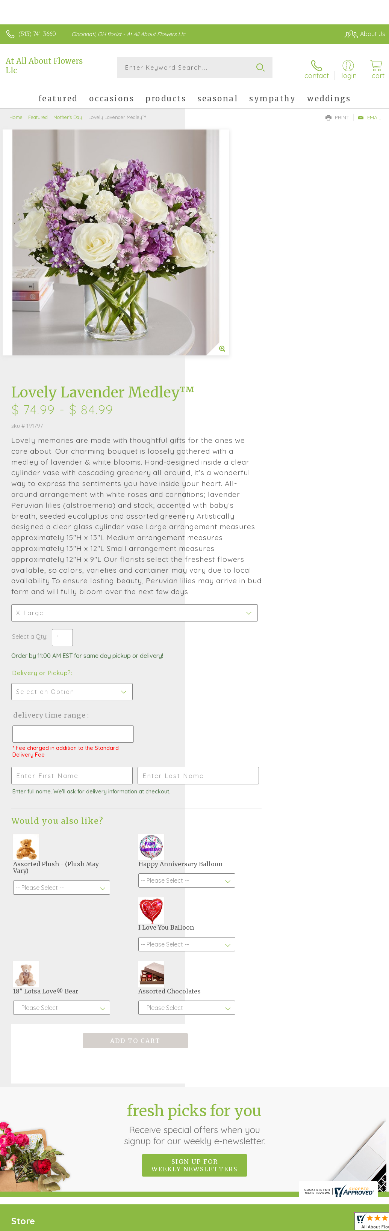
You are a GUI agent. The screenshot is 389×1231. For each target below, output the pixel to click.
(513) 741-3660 (37, 34)
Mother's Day (67, 114)
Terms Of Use (213, 1151)
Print (337, 114)
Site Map (357, 1151)
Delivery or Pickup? (226, 468)
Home (16, 114)
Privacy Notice (257, 1151)
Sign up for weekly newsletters (194, 967)
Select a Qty (214, 432)
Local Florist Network (311, 1151)
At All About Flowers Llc (44, 65)
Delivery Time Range (234, 510)
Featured (38, 114)
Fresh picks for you (194, 926)
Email (369, 114)
